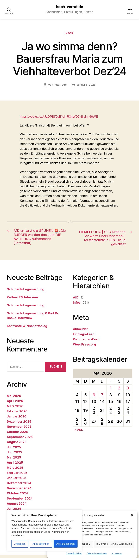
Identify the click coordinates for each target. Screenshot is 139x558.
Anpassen (20, 543)
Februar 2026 (17, 414)
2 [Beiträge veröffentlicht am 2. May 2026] (119, 391)
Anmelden (81, 332)
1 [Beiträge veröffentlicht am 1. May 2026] (111, 391)
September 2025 (20, 440)
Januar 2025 (16, 481)
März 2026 (15, 409)
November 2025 (19, 429)
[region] (44, 530)
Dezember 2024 (19, 486)
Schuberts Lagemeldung (25, 292)
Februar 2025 (17, 476)
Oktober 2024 (17, 496)
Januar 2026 (16, 419)
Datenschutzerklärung (97, 553)
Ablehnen (83, 544)
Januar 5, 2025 (86, 85)
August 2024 (17, 506)
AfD (76, 300)
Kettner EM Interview (23, 300)
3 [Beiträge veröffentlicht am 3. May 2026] (127, 391)
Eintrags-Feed (83, 337)
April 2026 (15, 404)
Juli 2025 (14, 450)
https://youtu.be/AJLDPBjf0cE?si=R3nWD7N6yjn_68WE (60, 117)
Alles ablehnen (41, 543)
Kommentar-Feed (86, 342)
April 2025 (15, 465)
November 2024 (19, 491)
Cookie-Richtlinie (73, 553)
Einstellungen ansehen (114, 544)
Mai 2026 (14, 399)
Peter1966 (60, 85)
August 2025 (17, 445)
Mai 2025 (14, 460)
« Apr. (78, 432)
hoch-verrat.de (69, 7)
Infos (69, 34)
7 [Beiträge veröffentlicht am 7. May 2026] (102, 397)
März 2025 (15, 471)
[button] (132, 515)
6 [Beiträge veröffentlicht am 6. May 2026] (94, 397)
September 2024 (20, 501)
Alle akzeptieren (65, 543)
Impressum (117, 553)
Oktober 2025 (17, 435)
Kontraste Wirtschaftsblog (27, 329)
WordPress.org (84, 347)
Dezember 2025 (19, 424)
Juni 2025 (14, 455)
